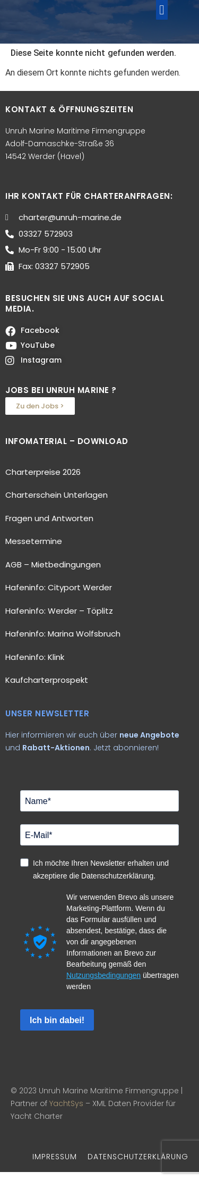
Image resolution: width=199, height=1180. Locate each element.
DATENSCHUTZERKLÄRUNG (138, 1164)
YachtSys (66, 1111)
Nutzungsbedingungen (103, 983)
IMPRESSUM (54, 1164)
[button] (162, 13)
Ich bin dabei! (57, 1027)
